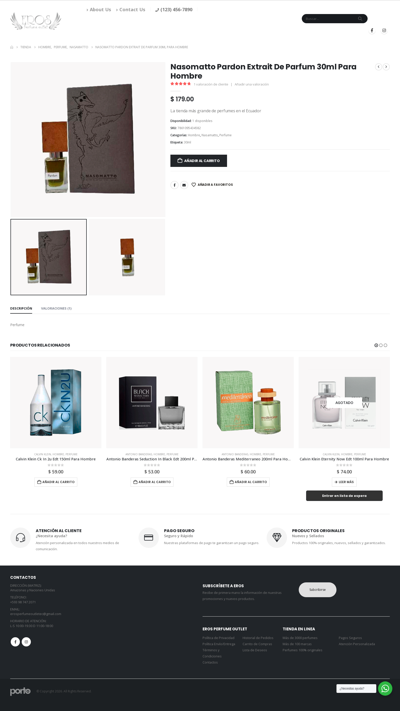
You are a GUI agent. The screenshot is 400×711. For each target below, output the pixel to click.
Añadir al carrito (202, 160)
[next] (386, 66)
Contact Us (130, 9)
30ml (187, 142)
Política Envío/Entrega (219, 644)
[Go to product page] (55, 402)
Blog (286, 30)
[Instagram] (384, 30)
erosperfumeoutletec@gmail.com (35, 614)
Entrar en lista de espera (344, 496)
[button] (376, 345)
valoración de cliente (211, 84)
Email (184, 185)
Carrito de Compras (257, 644)
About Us (98, 9)
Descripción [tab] (21, 308)
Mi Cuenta (268, 30)
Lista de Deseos (255, 650)
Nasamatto (210, 135)
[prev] (378, 66)
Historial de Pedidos (258, 638)
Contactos (210, 662)
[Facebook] (372, 30)
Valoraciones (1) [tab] (56, 308)
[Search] (360, 18)
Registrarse (346, 30)
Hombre (194, 135)
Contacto (245, 30)
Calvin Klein (42, 454)
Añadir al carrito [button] (58, 482)
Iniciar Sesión (311, 30)
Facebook (174, 185)
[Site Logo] (35, 21)
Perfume (225, 135)
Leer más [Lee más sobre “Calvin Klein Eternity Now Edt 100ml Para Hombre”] (346, 482)
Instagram (26, 641)
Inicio (184, 30)
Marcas (221, 30)
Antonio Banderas (139, 454)
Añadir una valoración (252, 84)
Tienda (200, 30)
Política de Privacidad (218, 638)
